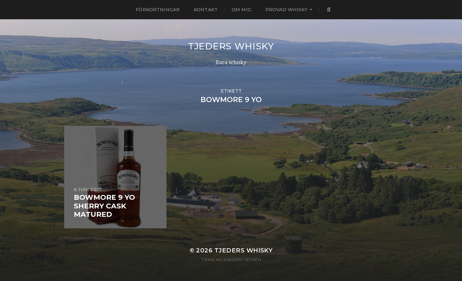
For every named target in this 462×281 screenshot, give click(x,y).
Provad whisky (286, 10)
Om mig (241, 10)
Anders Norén (242, 259)
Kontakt (206, 10)
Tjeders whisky (231, 46)
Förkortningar (158, 10)
